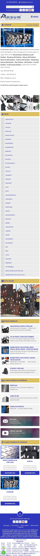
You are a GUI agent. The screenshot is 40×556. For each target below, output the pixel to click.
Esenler (9, 552)
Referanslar (35, 525)
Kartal (27, 548)
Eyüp (33, 550)
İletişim (21, 527)
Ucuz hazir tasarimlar (20, 539)
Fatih (27, 550)
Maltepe (15, 548)
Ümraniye (21, 543)
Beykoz (27, 552)
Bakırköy (33, 553)
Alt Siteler (20, 541)
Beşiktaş (15, 553)
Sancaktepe (27, 546)
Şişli (15, 545)
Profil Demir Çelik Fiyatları (9, 545)
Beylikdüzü (9, 553)
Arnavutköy (27, 555)
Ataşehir (21, 555)
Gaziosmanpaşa (23, 550)
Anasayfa (29, 25)
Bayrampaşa (22, 553)
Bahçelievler (4, 555)
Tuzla (33, 543)
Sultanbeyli (33, 545)
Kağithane (33, 548)
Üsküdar (27, 543)
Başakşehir (27, 553)
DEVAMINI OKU (10, 473)
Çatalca (21, 552)
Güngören (15, 550)
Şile (21, 545)
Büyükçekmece (34, 552)
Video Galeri (25, 525)
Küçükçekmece (22, 548)
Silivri (15, 546)
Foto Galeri (15, 525)
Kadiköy (9, 550)
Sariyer (21, 546)
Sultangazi (27, 545)
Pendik (33, 546)
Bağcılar (9, 555)
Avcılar (15, 555)
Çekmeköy (15, 552)
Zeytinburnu (16, 543)
